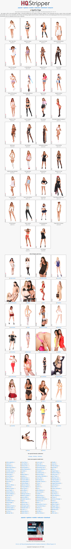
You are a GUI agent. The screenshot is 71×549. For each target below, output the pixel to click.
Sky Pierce (54, 493)
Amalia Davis (55, 481)
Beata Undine (25, 495)
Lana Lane (39, 462)
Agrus (53, 490)
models (31, 7)
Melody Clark (55, 478)
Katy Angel (9, 502)
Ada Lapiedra (10, 462)
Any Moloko (43, 376)
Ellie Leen (54, 513)
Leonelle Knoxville (44, 352)
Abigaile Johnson (13, 401)
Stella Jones (40, 495)
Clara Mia (39, 478)
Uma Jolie (9, 474)
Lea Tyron (24, 488)
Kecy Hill (39, 464)
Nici (23, 472)
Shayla (8, 499)
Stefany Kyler (10, 507)
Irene (53, 500)
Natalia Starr (25, 507)
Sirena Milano (10, 493)
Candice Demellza (41, 476)
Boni (53, 469)
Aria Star (9, 481)
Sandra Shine (44, 278)
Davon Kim (25, 465)
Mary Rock (24, 474)
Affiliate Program (50, 544)
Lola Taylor (9, 490)
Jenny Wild (24, 497)
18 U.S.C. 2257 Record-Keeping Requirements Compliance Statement (31, 544)
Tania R (8, 464)
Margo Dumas (25, 493)
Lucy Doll (39, 509)
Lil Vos (8, 511)
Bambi (28, 302)
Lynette (28, 401)
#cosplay (30, 456)
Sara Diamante (13, 376)
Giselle (53, 462)
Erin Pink (9, 478)
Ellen (44, 302)
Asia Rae (54, 467)
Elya (23, 500)
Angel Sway (55, 471)
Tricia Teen (12, 352)
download (44, 7)
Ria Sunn (59, 278)
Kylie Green (25, 513)
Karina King (40, 474)
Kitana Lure (40, 500)
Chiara (53, 497)
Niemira (43, 450)
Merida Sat (55, 509)
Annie (8, 504)
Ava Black (24, 490)
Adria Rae (54, 492)
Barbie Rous (25, 478)
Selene (23, 476)
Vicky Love (54, 474)
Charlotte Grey (41, 506)
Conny (8, 497)
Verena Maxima (41, 469)
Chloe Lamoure (56, 488)
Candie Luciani (10, 471)
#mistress (40, 456)
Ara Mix (39, 511)
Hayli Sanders (55, 479)
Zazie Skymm (55, 495)
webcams (37, 7)
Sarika (28, 327)
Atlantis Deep (55, 472)
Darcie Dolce (10, 472)
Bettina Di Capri (43, 327)
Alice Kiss (54, 486)
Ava (38, 488)
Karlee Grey (59, 401)
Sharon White (10, 485)
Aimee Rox (9, 469)
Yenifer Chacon (41, 481)
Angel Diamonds (56, 483)
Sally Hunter (12, 278)
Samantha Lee (41, 467)
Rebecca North (11, 506)
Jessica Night (55, 507)
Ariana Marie (25, 486)
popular (20, 7)
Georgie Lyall (25, 506)
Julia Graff (54, 502)
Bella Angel (28, 352)
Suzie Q (43, 401)
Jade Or (39, 486)
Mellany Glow (40, 497)
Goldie (38, 493)
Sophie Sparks (25, 499)
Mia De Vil (9, 495)
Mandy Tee (9, 513)
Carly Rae (13, 425)
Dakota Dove (10, 492)
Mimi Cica (59, 327)
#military (35, 456)
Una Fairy (24, 462)
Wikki (38, 485)
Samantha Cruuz (41, 504)
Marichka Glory (11, 467)
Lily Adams (24, 464)
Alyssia (38, 507)
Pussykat (39, 471)
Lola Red (59, 425)
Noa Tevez (54, 476)
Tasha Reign (25, 483)
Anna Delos (10, 476)
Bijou (28, 425)
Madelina (59, 302)
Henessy (44, 425)
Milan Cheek (55, 504)
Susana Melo (25, 479)
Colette (24, 471)
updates (26, 7)
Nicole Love (25, 504)
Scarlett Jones (40, 472)
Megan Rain (55, 506)
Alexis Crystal (10, 488)
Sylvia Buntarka (41, 465)
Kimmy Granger (56, 499)
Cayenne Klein (59, 376)
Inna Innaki (40, 492)
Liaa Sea (24, 492)
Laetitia (59, 352)
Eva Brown (39, 479)
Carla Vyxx (13, 327)
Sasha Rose (55, 485)
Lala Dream (25, 467)
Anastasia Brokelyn (42, 499)
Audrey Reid (25, 481)
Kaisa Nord (25, 511)
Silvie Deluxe (40, 513)
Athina (28, 450)
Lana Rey (28, 278)
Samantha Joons (12, 302)
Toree (38, 483)
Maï (8, 483)
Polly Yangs (55, 465)
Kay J (53, 511)
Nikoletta (9, 465)
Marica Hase (10, 479)
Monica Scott (25, 485)
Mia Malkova (40, 490)
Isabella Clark (10, 500)
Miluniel (9, 486)
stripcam (50, 7)
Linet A (23, 509)
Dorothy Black (10, 509)
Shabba (28, 376)
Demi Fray (24, 502)
